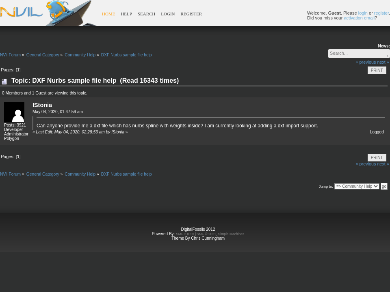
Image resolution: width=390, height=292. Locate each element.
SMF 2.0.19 (185, 234)
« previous (366, 62)
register (381, 13)
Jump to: (326, 187)
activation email (359, 17)
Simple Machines (231, 234)
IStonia (42, 105)
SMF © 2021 (206, 234)
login (363, 13)
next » (383, 62)
